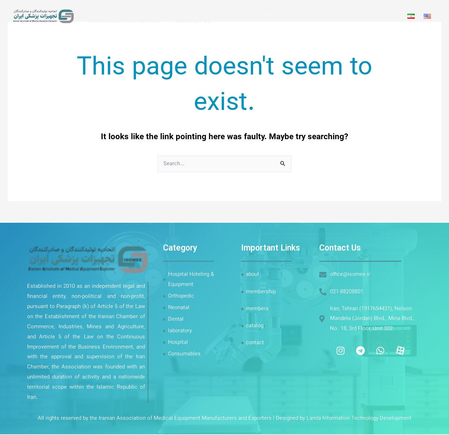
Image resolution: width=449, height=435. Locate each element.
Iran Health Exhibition (122, 20)
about (124, 10)
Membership (302, 10)
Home (95, 10)
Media (256, 10)
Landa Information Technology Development (359, 419)
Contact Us (187, 20)
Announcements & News (191, 10)
